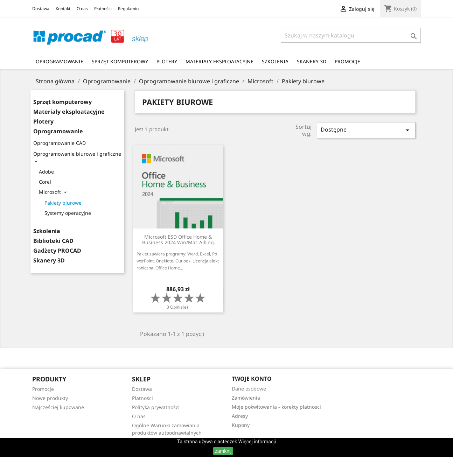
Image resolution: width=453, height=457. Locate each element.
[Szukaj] (351, 35)
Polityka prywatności (156, 407)
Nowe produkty (50, 398)
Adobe (46, 171)
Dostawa (40, 9)
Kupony (241, 425)
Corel (45, 181)
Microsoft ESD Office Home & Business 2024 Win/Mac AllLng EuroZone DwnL (178, 239)
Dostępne (366, 130)
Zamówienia (246, 397)
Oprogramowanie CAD (59, 143)
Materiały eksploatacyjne (219, 61)
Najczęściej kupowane (58, 407)
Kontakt (63, 9)
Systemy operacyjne (67, 213)
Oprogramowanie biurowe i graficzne (77, 153)
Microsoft (50, 192)
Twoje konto (252, 378)
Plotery (166, 61)
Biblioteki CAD (53, 241)
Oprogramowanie (59, 61)
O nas (82, 9)
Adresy (240, 416)
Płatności (103, 9)
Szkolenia (275, 61)
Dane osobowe (249, 388)
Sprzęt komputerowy (120, 61)
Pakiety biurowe (63, 202)
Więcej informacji (257, 441)
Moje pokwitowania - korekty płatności (276, 406)
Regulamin (128, 9)
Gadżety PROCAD (57, 250)
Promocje (347, 61)
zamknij (223, 451)
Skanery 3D (311, 61)
